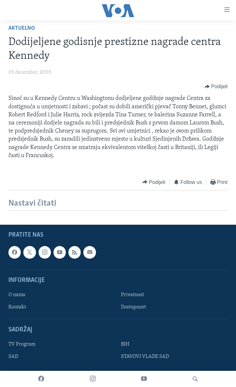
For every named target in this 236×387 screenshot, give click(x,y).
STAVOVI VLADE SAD (145, 356)
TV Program (21, 344)
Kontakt (17, 307)
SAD (13, 356)
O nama (16, 294)
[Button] (216, 86)
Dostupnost (133, 307)
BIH (125, 344)
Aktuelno (21, 28)
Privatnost (132, 294)
